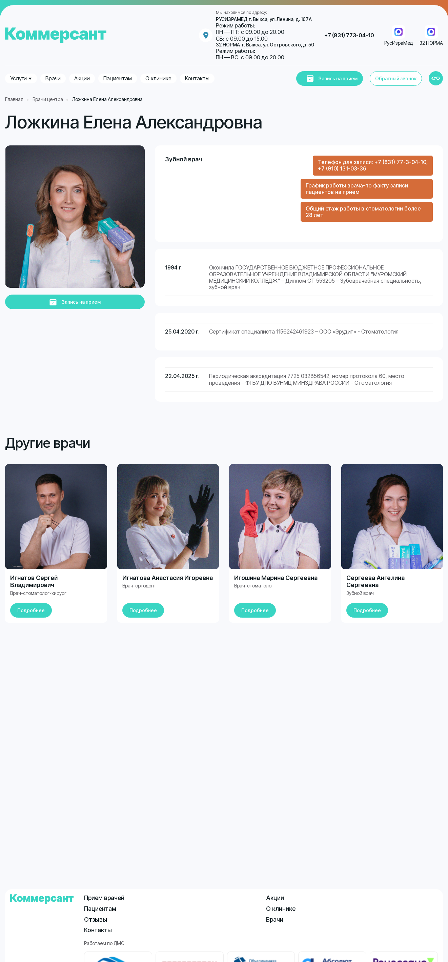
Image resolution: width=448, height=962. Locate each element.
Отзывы (95, 919)
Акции (82, 78)
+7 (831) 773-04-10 (349, 35)
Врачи (53, 78)
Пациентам (117, 78)
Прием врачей (104, 897)
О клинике (158, 78)
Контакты (197, 78)
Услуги (18, 78)
